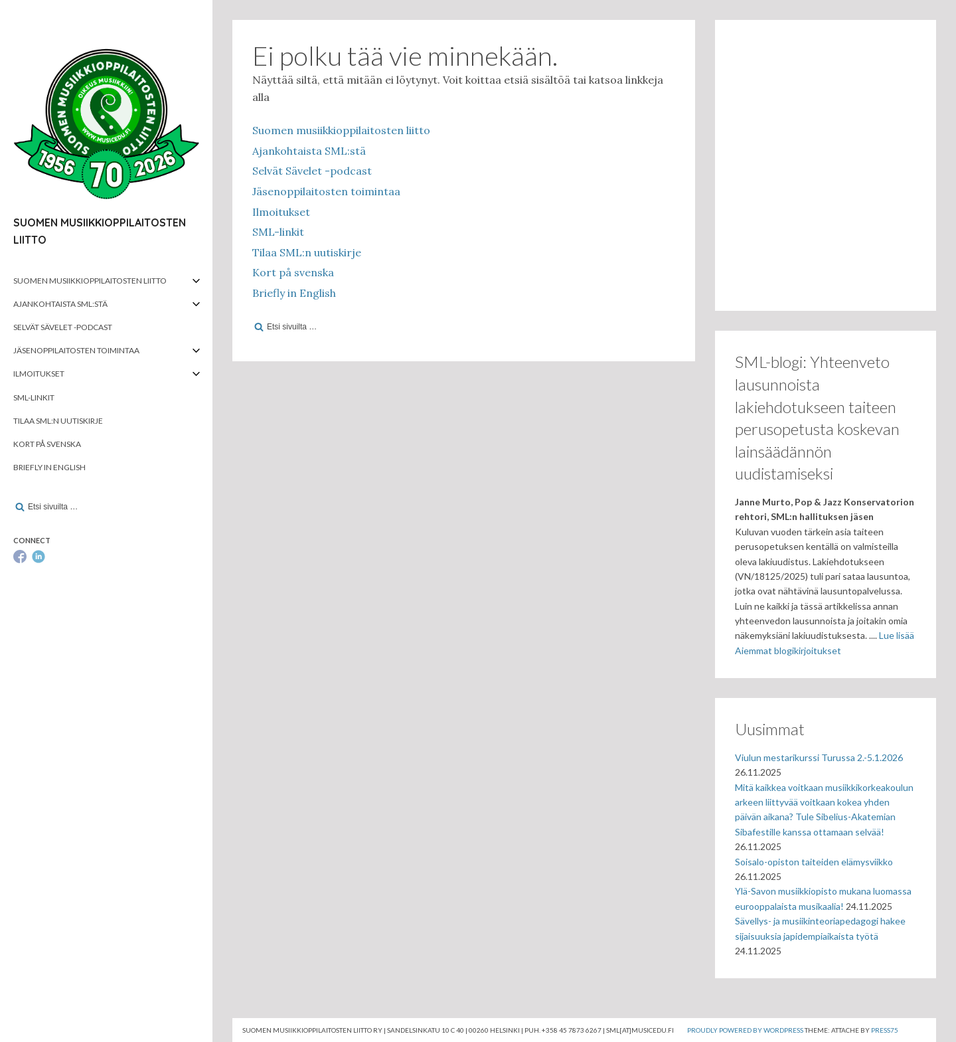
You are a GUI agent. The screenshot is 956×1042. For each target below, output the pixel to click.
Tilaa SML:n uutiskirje (58, 421)
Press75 (884, 1030)
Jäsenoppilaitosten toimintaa (76, 350)
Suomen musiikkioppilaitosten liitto (90, 281)
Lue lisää (896, 635)
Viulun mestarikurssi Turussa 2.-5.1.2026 (819, 757)
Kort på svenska (47, 444)
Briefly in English (49, 467)
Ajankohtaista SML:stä (60, 304)
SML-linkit (33, 397)
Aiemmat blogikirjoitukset (788, 650)
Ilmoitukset (38, 374)
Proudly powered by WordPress (745, 1030)
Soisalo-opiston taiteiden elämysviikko (814, 861)
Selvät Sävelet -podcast (62, 327)
